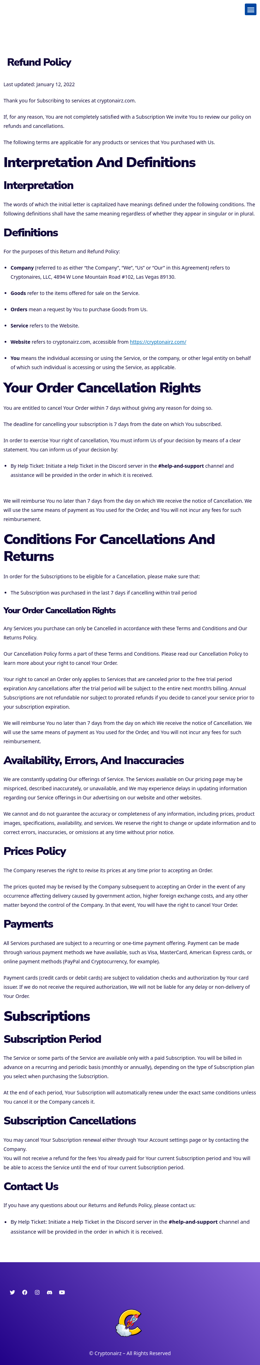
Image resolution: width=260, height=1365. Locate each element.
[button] (250, 9)
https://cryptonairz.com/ (158, 341)
